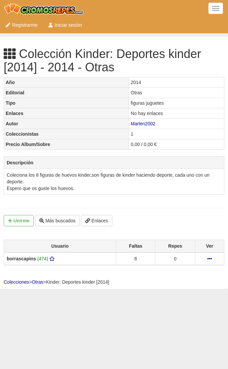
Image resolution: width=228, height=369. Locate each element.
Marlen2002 (143, 123)
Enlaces (96, 220)
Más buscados (57, 220)
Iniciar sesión (65, 25)
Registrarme (21, 25)
